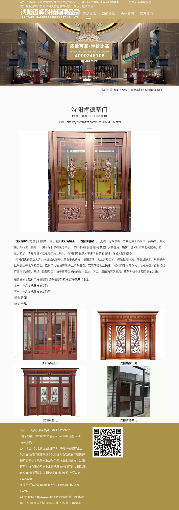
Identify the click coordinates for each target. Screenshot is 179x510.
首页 (55, 13)
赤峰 (49, 503)
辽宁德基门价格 (58, 279)
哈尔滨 (76, 503)
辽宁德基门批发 (79, 279)
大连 (36, 503)
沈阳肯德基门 (153, 89)
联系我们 (146, 13)
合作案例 (127, 13)
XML (78, 436)
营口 (68, 503)
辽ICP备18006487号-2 (43, 484)
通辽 (43, 503)
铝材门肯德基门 (132, 89)
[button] (13, 52)
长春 (62, 503)
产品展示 (89, 15)
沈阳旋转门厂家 (75, 2)
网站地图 (68, 436)
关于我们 (70, 13)
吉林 (55, 503)
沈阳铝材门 (50, 420)
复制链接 (66, 496)
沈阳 (30, 503)
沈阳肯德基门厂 (41, 291)
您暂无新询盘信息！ (141, 2)
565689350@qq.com (48, 436)
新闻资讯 (108, 13)
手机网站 (27, 442)
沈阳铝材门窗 (128, 363)
